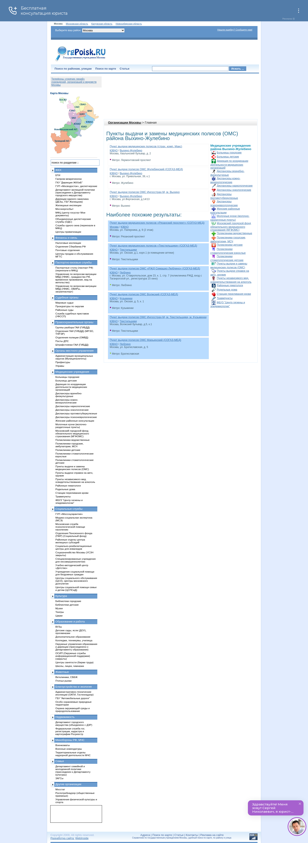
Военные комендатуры (68, 748)
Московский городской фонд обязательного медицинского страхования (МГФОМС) (230, 226)
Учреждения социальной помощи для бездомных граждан (74, 573)
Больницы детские (228, 156)
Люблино (125, 272)
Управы (59, 365)
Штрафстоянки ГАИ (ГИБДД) (72, 344)
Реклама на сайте (212, 835)
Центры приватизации (68, 231)
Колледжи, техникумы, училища (73, 640)
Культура (61, 596)
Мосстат (60, 789)
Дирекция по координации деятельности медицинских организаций (229, 164)
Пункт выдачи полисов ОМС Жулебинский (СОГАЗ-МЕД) (146, 169)
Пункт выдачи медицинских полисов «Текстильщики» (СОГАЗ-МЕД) (153, 245)
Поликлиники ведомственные (234, 233)
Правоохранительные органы (74, 322)
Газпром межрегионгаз (68, 178)
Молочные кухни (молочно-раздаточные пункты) (71, 425)
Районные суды (64, 309)
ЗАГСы (59, 778)
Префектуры (62, 362)
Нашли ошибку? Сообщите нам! (234, 29)
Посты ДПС (62, 341)
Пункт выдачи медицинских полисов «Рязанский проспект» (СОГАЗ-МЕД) (157, 222)
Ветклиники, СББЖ (66, 677)
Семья (59, 761)
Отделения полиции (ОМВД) (71, 337)
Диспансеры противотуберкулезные (76, 413)
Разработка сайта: (62, 838)
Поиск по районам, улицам (73, 68)
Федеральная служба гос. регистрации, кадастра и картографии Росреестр (70, 731)
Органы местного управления (74, 350)
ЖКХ (58, 170)
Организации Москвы (124, 122)
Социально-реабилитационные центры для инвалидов (73, 547)
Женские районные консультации (74, 420)
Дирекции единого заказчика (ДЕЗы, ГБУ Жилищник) (72, 200)
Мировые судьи (64, 302)
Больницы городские (229, 152)
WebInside (82, 838)
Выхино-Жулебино (131, 150)
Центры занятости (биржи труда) (74, 662)
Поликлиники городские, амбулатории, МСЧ (69, 445)
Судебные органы (66, 297)
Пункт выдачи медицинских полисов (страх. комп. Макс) (146, 146)
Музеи (59, 608)
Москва (114, 226)
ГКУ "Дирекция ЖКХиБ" (69, 182)
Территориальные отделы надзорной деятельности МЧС (72, 754)
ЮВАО (114, 150)
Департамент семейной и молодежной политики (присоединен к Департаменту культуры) (72, 770)
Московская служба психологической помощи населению (70, 527)
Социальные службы (69, 508)
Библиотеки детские (67, 604)
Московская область (77, 23)
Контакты (192, 835)
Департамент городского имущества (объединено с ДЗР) (73, 723)
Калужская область (101, 23)
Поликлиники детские (230, 244)
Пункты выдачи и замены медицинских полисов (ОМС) (72, 467)
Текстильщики (128, 249)
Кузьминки (126, 298)
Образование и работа (70, 621)
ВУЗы (58, 626)
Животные (62, 672)
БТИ (57, 175)
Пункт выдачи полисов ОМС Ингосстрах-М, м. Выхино (145, 192)
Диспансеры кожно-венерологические (66, 401)
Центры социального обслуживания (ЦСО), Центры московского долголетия (76, 581)
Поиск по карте (105, 68)
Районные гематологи (230, 285)
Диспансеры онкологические (234, 189)
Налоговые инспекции (68, 242)
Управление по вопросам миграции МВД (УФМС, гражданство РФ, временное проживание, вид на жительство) (75, 278)
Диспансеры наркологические (235, 185)
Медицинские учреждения (72, 371)
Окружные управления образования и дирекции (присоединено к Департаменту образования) (76, 647)
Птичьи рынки (63, 680)
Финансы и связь (66, 237)
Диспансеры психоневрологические (76, 417)
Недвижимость (64, 717)
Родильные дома (227, 289)
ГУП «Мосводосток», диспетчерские (76, 186)
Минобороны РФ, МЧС (69, 740)
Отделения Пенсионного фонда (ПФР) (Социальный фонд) (73, 534)
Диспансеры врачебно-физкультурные (68, 394)
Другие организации (68, 784)
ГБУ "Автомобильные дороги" (72, 698)
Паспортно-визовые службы (73, 262)
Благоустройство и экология (73, 686)
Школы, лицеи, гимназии (69, 666)
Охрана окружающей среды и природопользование (72, 709)
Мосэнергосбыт (64, 208)
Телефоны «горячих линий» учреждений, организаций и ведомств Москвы (73, 81)
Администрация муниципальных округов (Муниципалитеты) (74, 357)
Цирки (58, 615)
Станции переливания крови (234, 293)
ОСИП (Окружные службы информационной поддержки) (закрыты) (72, 656)
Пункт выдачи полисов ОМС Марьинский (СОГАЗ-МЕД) (145, 340)
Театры (59, 612)
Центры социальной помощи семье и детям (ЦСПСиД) (76, 588)
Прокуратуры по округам (69, 306)
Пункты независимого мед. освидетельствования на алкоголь (75, 480)
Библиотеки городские (68, 601)
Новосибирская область (129, 23)
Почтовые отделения (67, 250)
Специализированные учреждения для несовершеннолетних (75, 560)
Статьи (124, 68)
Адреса (145, 835)
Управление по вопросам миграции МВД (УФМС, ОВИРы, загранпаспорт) (75, 289)
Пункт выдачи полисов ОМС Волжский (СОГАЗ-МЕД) (144, 294)
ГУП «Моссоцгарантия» (69, 514)
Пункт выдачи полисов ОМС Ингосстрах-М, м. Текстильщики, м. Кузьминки (158, 317)
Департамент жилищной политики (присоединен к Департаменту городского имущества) (75, 192)
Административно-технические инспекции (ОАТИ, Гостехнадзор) (74, 693)
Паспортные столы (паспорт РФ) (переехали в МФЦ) (74, 269)
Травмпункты (225, 298)
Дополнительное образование (72, 636)
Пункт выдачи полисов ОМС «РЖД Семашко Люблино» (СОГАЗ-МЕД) (155, 268)
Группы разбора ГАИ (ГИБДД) (72, 327)
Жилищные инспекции (68, 205)
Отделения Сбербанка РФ (70, 246)
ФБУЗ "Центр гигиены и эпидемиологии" (69, 501)
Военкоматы (62, 745)
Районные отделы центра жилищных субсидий (70, 541)
